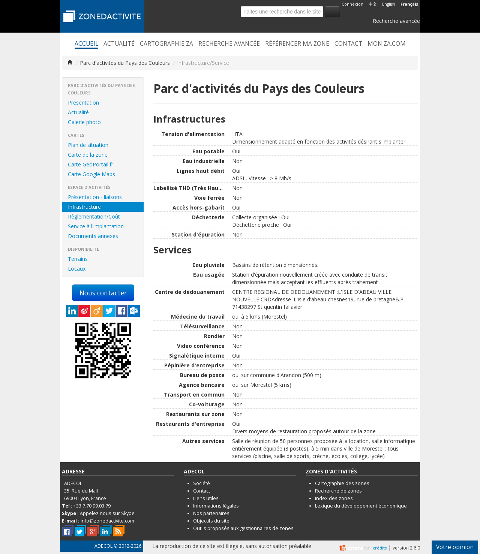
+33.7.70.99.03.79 (92, 506)
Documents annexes (93, 236)
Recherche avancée (396, 20)
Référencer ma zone (297, 44)
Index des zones (334, 498)
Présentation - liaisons (95, 197)
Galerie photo (84, 122)
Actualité (119, 44)
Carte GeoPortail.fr (90, 164)
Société (201, 483)
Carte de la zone (88, 154)
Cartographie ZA (166, 44)
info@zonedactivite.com (107, 521)
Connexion (352, 4)
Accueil (86, 44)
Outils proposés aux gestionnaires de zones (243, 528)
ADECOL (103, 546)
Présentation (83, 102)
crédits (380, 548)
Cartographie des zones (342, 483)
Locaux (77, 268)
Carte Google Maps (91, 174)
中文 (373, 4)
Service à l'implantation (96, 226)
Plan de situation (88, 144)
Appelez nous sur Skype (107, 513)
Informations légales (216, 506)
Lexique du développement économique (361, 506)
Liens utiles (206, 498)
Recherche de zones (338, 491)
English (388, 4)
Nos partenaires (211, 513)
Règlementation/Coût (94, 216)
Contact (348, 44)
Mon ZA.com (387, 44)
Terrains (78, 258)
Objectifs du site (211, 521)
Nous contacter (103, 292)
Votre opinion (455, 547)
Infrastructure (84, 206)
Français (409, 4)
